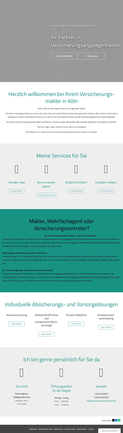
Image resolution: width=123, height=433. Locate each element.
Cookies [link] (91, 429)
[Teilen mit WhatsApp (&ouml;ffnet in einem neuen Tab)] (119, 420)
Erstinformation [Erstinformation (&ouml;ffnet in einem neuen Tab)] (70, 429)
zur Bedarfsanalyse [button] (76, 188)
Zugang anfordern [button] (17, 188)
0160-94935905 (102, 397)
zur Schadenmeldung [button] (106, 188)
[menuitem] (55, 5)
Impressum (33, 429)
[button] (64, 56)
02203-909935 (101, 393)
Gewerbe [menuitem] (114, 5)
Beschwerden (82, 429)
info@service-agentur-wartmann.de (101, 400)
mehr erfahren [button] (17, 323)
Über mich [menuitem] (62, 5)
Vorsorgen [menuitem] (101, 5)
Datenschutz (58, 429)
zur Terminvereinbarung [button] (46, 192)
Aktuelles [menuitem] (75, 5)
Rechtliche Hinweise (45, 429)
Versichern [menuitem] (87, 5)
